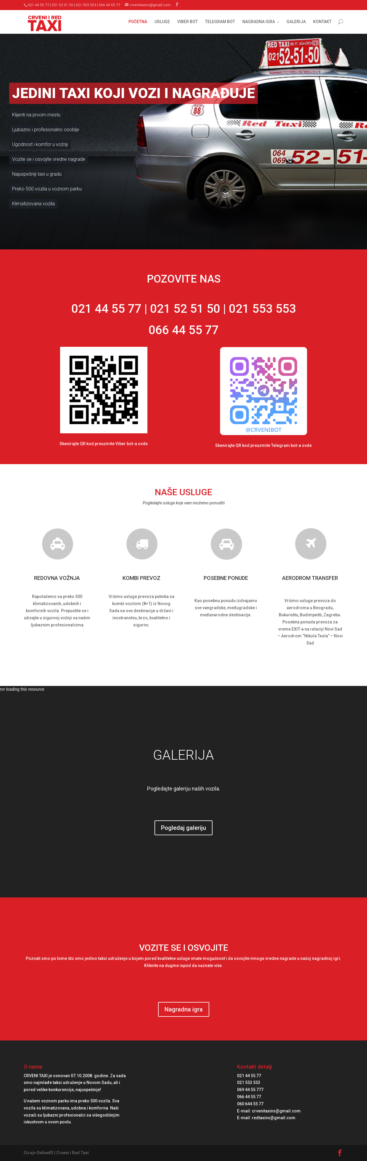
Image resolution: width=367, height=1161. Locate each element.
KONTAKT (322, 21)
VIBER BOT (187, 21)
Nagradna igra (184, 1009)
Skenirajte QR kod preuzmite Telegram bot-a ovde (263, 445)
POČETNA (137, 21)
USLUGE (162, 21)
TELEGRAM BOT (220, 21)
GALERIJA (296, 21)
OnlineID (45, 1152)
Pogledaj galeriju (183, 827)
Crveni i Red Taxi (72, 1152)
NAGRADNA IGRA (258, 21)
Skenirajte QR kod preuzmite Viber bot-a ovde (103, 443)
